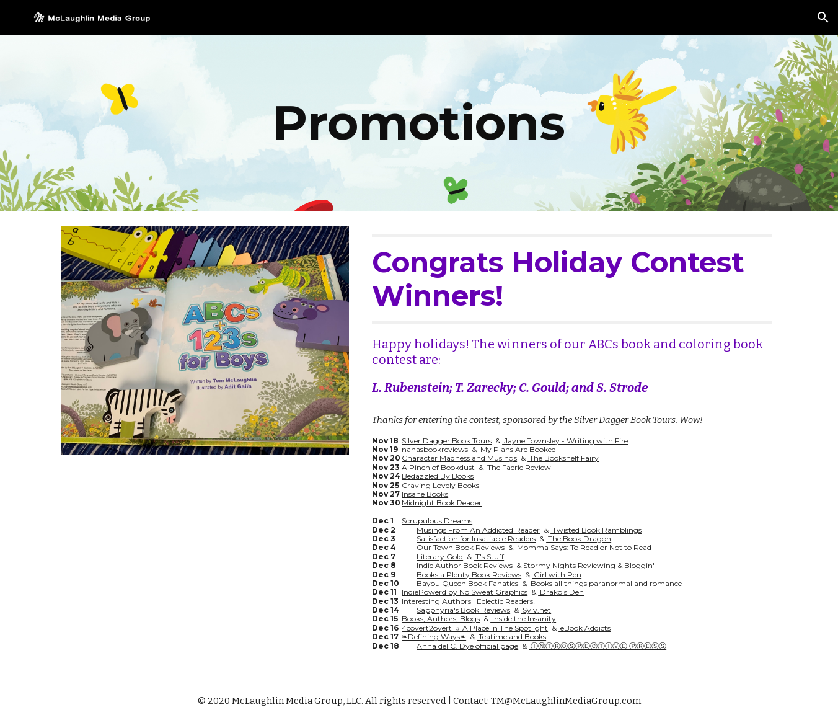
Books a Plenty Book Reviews (469, 574)
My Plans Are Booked (517, 449)
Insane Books (425, 494)
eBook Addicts (584, 628)
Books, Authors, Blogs (441, 618)
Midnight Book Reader (442, 502)
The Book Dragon (578, 538)
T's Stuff (489, 556)
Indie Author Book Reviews (465, 565)
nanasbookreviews (435, 449)
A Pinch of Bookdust (438, 467)
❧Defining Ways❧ (434, 636)
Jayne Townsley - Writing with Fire (565, 440)
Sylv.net (536, 610)
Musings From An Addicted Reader (478, 530)
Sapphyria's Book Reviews (463, 610)
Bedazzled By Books (438, 476)
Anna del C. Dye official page (467, 645)
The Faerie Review (518, 467)
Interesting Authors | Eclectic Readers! (468, 601)
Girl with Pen (556, 574)
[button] (823, 17)
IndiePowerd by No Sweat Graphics (464, 592)
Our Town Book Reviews (461, 547)
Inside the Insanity (523, 618)
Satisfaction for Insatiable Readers (476, 538)
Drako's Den (561, 592)
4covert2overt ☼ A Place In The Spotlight (475, 628)
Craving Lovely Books (440, 485)
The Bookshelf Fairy (563, 458)
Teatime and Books (511, 636)
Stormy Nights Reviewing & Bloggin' (589, 565)
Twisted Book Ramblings (596, 530)
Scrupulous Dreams (437, 520)
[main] (419, 122)
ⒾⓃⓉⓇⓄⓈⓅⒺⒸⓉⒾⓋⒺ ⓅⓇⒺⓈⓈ (597, 645)
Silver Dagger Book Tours (447, 440)
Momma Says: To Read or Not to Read (583, 547)
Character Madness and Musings (459, 458)
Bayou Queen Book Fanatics (467, 583)
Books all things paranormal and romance (605, 583)
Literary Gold (440, 556)
